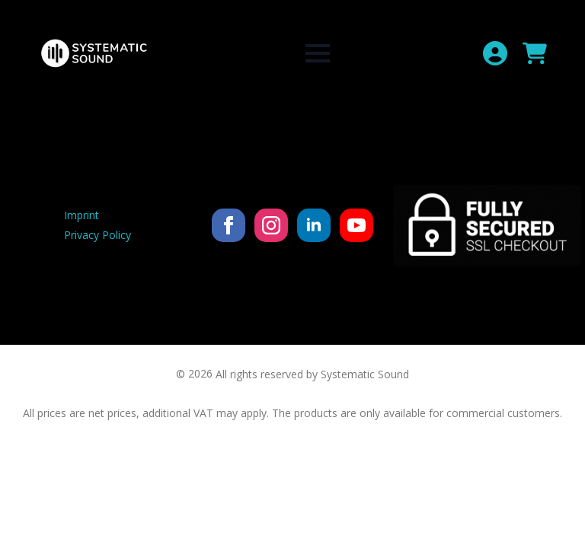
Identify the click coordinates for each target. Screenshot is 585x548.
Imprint (81, 215)
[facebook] (228, 225)
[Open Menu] (317, 53)
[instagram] (271, 225)
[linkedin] (314, 225)
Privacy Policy (97, 235)
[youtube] (356, 225)
